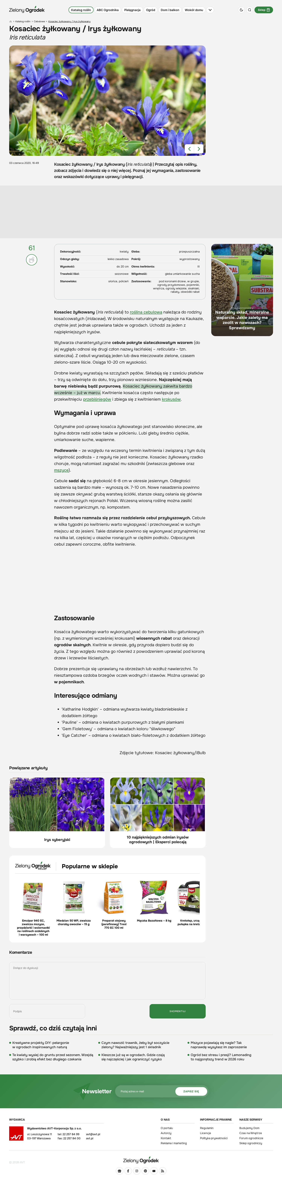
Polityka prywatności (214, 1138)
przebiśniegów (97, 399)
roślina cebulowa (146, 312)
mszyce (61, 470)
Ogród (150, 10)
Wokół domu (194, 10)
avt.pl (89, 1138)
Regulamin (207, 1128)
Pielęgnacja (132, 10)
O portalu (167, 1128)
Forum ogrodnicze (251, 1138)
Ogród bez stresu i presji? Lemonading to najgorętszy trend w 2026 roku (221, 1057)
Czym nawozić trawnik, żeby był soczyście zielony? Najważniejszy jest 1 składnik (135, 1045)
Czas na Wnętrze (250, 1133)
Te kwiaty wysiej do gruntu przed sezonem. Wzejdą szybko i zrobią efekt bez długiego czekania (52, 1057)
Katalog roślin (81, 10)
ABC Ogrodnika (108, 10)
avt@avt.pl (93, 1134)
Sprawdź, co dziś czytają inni (53, 1028)
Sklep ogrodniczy (250, 1143)
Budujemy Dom (249, 1128)
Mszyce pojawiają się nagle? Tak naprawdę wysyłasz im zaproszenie (219, 1045)
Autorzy (166, 1133)
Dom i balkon (170, 10)
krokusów (171, 399)
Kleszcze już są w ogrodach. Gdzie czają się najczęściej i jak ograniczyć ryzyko (133, 1057)
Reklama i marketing (174, 1143)
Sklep (264, 10)
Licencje (205, 1133)
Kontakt (166, 1138)
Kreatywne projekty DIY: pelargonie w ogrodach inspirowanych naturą (40, 1045)
